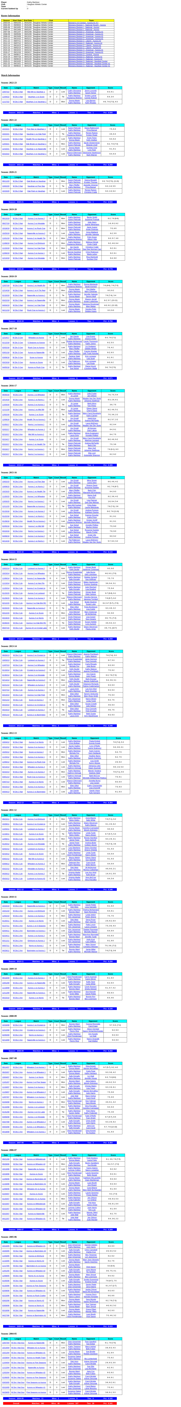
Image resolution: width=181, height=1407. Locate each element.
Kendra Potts (91, 309)
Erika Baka (91, 505)
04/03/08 (5, 1127)
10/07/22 (5, 92)
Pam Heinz (90, 1111)
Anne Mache (91, 818)
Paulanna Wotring (74, 98)
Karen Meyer (90, 979)
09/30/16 (5, 395)
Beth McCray (94, 776)
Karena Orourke (92, 515)
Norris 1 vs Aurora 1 (36, 424)
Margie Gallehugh (91, 681)
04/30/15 (5, 623)
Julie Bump (90, 572)
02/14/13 (5, 767)
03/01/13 (5, 777)
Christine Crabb (90, 192)
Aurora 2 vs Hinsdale (36, 223)
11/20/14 (5, 588)
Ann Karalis (93, 1034)
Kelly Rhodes (90, 103)
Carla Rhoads (91, 664)
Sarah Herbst (90, 93)
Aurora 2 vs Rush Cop (36, 228)
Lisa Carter (90, 609)
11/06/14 (5, 578)
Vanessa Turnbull (91, 599)
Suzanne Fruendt (92, 219)
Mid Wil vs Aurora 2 (36, 859)
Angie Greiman (92, 229)
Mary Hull (92, 448)
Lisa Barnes (91, 100)
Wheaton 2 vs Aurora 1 (36, 1067)
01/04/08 (5, 1102)
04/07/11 (5, 946)
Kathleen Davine (92, 512)
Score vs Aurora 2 (36, 700)
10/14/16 (5, 400)
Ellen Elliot (74, 607)
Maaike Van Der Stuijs (92, 398)
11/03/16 (5, 405)
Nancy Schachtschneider (93, 1031)
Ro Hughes (90, 1133)
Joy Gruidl (74, 415)
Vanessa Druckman (91, 304)
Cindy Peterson (74, 582)
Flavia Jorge (91, 629)
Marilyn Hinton (92, 527)
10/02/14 (5, 568)
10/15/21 (5, 129)
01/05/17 (5, 424)
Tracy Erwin (91, 1118)
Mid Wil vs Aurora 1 (36, 434)
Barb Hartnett (90, 840)
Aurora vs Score (36, 362)
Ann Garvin (91, 674)
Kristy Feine (92, 138)
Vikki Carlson (90, 594)
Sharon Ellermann (74, 153)
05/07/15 (5, 628)
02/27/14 (5, 690)
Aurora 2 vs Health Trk (36, 238)
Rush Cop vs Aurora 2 (36, 777)
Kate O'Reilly (90, 1116)
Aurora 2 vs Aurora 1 (36, 253)
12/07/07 (5, 1097)
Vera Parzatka (91, 879)
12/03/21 (5, 144)
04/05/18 (5, 367)
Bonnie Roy (90, 997)
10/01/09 (5, 983)
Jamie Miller (91, 949)
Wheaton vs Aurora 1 (36, 429)
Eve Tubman (91, 1101)
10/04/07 (5, 1077)
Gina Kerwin (91, 1066)
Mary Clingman (91, 291)
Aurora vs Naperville (36, 352)
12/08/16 (5, 419)
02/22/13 (5, 772)
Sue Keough (91, 992)
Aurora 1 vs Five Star (36, 481)
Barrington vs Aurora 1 (36, 931)
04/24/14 (5, 710)
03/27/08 (5, 1122)
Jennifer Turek (90, 937)
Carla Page (90, 1071)
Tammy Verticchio (91, 694)
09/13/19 (5, 218)
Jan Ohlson (92, 396)
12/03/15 (5, 501)
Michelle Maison (90, 932)
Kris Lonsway (90, 356)
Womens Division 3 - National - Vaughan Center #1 (89, 63)
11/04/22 (5, 97)
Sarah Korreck (91, 286)
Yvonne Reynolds (93, 1024)
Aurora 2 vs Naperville (36, 578)
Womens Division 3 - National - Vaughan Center (88, 61)
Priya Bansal (92, 130)
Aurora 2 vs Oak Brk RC (36, 603)
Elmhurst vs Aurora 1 (36, 941)
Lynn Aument (90, 624)
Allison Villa (92, 239)
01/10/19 (5, 295)
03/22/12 (5, 869)
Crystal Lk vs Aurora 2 (36, 670)
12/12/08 (5, 1030)
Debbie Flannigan (90, 930)
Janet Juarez (92, 227)
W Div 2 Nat (18, 742)
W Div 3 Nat (18, 92)
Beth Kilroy (91, 403)
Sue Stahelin (91, 860)
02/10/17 (5, 434)
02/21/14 (5, 685)
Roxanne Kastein (92, 487)
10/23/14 (5, 573)
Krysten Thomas (90, 182)
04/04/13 (5, 792)
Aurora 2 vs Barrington (36, 715)
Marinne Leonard (92, 440)
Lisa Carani (90, 617)
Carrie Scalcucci (94, 748)
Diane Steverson (91, 627)
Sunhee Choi (91, 148)
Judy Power (91, 676)
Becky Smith (92, 217)
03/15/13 (5, 787)
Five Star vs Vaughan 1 (36, 129)
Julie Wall (74, 1096)
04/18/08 (5, 1132)
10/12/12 (5, 747)
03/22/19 (5, 300)
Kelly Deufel (74, 569)
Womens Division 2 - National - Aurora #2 (85, 43)
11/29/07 (5, 1092)
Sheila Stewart (91, 989)
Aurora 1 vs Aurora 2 (36, 218)
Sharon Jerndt (91, 299)
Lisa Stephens (74, 825)
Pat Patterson (74, 361)
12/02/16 (5, 414)
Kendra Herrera (90, 597)
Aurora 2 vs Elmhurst (36, 243)
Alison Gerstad (93, 1029)
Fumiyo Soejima (90, 584)
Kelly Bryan (90, 875)
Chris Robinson (92, 252)
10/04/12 (5, 742)
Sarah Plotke (90, 905)
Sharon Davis (91, 485)
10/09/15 (5, 486)
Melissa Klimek (92, 242)
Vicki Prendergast (74, 855)
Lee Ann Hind (91, 689)
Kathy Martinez (74, 93)
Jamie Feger (74, 840)
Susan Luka (91, 604)
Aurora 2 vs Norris (36, 618)
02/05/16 (5, 526)
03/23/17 (5, 454)
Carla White (90, 984)
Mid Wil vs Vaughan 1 (36, 92)
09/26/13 (5, 655)
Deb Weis (74, 867)
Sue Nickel (74, 368)
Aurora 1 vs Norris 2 (36, 486)
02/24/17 (5, 439)
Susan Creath (91, 704)
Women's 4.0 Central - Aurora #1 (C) (83, 23)
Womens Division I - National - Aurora (84, 27)
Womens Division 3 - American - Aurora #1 (86, 50)
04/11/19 (5, 310)
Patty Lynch (90, 925)
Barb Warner (92, 155)
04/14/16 (5, 541)
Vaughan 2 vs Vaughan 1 (36, 102)
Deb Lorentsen (91, 574)
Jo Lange (74, 396)
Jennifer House (91, 1078)
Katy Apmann (94, 793)
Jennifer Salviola (92, 234)
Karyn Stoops (94, 763)
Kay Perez (92, 406)
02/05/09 (5, 1035)
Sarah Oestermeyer (92, 143)
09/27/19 (5, 223)
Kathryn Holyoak (74, 768)
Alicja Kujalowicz (92, 433)
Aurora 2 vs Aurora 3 (36, 598)
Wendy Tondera (94, 771)
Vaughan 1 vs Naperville (36, 149)
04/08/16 (5, 536)
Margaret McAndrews (92, 492)
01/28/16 (5, 521)
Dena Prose (91, 920)
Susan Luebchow (91, 301)
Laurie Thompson (91, 341)
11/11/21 (5, 139)
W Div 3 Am (18, 395)
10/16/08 (5, 1025)
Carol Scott (90, 862)
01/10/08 (5, 1107)
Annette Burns (94, 781)
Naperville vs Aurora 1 (36, 295)
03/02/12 (5, 859)
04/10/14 (5, 705)
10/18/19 (5, 228)
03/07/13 (5, 782)
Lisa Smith (94, 761)
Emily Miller (74, 994)
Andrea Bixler (90, 843)
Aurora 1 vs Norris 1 (36, 400)
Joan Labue (92, 430)
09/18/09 (5, 978)
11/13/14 (5, 583)
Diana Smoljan (91, 848)
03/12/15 (5, 613)
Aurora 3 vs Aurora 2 (36, 747)
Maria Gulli (92, 495)
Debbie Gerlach (90, 577)
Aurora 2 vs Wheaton (36, 573)
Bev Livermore (91, 999)
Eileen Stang (92, 408)
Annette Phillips (92, 435)
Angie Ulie (92, 535)
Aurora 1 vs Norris (36, 921)
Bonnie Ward (74, 912)
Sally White (90, 820)
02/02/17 (5, 429)
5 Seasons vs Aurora (36, 342)
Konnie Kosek (94, 743)
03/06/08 (5, 1117)
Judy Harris (90, 1093)
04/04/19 (5, 305)
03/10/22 (5, 154)
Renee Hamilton (90, 838)
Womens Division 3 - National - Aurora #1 (85, 57)
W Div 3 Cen (18, 338)
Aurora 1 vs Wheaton (36, 395)
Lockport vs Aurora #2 (36, 878)
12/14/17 (5, 338)
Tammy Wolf (91, 296)
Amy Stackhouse (91, 716)
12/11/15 (5, 506)
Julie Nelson (91, 706)
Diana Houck (90, 366)
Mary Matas (91, 306)
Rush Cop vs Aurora (36, 347)
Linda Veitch (91, 915)
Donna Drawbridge (74, 572)
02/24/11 (5, 936)
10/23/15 (5, 491)
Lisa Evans (90, 336)
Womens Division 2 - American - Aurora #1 (86, 32)
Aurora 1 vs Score (36, 414)
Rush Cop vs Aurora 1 (36, 310)
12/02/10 (5, 916)
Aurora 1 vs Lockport (36, 1107)
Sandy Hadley (74, 746)
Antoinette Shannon (92, 455)
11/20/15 (5, 496)
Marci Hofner (90, 1096)
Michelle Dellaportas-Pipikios (94, 778)
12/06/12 (5, 762)
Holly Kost (91, 939)
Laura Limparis (91, 927)
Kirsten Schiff (92, 520)
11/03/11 (5, 829)
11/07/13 (5, 665)
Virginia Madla (74, 872)
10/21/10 (5, 911)
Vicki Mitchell (74, 612)
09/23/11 (5, 819)
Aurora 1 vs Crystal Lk (36, 1025)
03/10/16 (5, 531)
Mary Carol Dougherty (92, 413)
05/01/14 (5, 715)
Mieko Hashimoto (91, 582)
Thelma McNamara (91, 910)
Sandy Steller (74, 1108)
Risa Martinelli (92, 257)
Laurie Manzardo (92, 507)
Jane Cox (91, 1126)
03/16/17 (5, 449)
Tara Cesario (91, 619)
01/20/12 (5, 844)
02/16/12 (5, 854)
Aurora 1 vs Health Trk (36, 444)
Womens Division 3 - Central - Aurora (84, 54)
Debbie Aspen (91, 311)
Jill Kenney (91, 428)
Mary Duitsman (91, 612)
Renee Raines (92, 133)
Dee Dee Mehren (92, 502)
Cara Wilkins (91, 942)
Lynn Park (92, 150)
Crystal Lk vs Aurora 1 (36, 1030)
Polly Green (92, 237)
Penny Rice (74, 1031)
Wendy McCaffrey (90, 1068)
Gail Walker (93, 1041)
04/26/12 (5, 874)
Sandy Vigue (94, 791)
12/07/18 (5, 285)
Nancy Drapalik (93, 1039)
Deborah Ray (74, 862)
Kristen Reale (91, 135)
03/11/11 (5, 941)
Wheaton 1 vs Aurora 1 (36, 1097)
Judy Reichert (90, 587)
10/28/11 (5, 824)
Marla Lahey (92, 254)
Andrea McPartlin (92, 420)
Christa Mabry (90, 1086)
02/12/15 (5, 603)
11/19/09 (5, 988)
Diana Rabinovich (92, 128)
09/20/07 (5, 1072)
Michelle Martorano (92, 522)
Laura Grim (74, 435)
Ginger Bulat (91, 567)
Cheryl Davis (92, 410)
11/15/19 (5, 248)
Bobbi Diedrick (91, 602)
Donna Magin (74, 100)
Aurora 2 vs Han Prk (36, 583)
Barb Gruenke (91, 691)
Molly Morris (91, 865)
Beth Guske (91, 714)
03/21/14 (5, 700)
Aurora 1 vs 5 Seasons (36, 926)
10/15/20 (5, 191)
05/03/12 (5, 878)
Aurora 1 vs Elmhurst (36, 911)
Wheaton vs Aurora (36, 338)
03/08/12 (5, 864)
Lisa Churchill (94, 788)
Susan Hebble (91, 622)
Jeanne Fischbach (91, 654)
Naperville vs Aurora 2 (36, 233)
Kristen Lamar (90, 96)
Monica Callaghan (90, 870)
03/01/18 (5, 352)
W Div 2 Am (18, 906)
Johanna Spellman (92, 401)
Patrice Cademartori (91, 686)
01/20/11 (5, 921)
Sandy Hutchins (94, 758)
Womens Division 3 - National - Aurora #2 (85, 59)
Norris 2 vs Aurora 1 (36, 454)
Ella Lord (91, 453)
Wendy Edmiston (91, 830)
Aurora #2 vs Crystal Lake (36, 628)
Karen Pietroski (74, 128)
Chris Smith (90, 1121)
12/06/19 (5, 253)
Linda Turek (91, 701)
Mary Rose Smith (91, 696)
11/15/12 (5, 757)
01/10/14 (5, 670)
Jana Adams (91, 1081)
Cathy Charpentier (94, 786)
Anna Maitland (92, 232)
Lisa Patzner (92, 500)
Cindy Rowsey (90, 987)
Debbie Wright (90, 348)
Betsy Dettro (74, 820)
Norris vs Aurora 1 (36, 946)
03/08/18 (5, 357)
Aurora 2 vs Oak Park (36, 248)
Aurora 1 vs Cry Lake (36, 1112)
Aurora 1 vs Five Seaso (36, 1082)
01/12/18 (5, 342)
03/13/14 (5, 695)
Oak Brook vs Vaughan (36, 181)
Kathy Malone (91, 656)
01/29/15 (5, 598)
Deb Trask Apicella (90, 353)
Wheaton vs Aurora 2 (36, 685)
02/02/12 (5, 849)
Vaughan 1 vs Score (36, 97)
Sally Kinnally (74, 579)
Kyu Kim (92, 497)
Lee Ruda (91, 363)
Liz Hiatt (93, 1036)
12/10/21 (5, 149)
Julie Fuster (92, 393)
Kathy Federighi (90, 1113)
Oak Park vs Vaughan (36, 191)
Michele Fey (74, 666)
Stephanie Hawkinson (92, 153)
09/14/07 (5, 1067)
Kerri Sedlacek (95, 753)
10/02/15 (5, 481)
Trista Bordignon (90, 607)
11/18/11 (5, 834)
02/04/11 (5, 931)
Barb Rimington (90, 912)
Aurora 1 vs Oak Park (36, 305)
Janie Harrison (91, 659)
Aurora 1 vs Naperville (36, 300)
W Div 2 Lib (17, 568)
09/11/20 (5, 181)
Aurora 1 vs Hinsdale (36, 1117)
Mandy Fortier (92, 532)
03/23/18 (5, 362)
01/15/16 (5, 511)
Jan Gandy (74, 247)
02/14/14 (5, 680)
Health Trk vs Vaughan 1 (36, 139)
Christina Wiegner (90, 947)
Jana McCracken (74, 505)
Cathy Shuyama (74, 91)
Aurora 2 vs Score (36, 613)
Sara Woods (91, 1103)
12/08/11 (5, 839)
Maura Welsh (74, 858)
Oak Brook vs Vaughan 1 (36, 144)
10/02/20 (5, 186)
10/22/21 (5, 134)
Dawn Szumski (95, 768)
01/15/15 (5, 593)
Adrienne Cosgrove (91, 569)
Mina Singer (92, 480)
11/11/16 (5, 409)
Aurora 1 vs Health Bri (36, 285)
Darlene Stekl (74, 356)
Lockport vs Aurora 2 (36, 568)
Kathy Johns (91, 343)
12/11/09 (5, 993)
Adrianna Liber (95, 766)
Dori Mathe (90, 289)
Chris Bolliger (74, 743)
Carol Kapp (93, 1026)
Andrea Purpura (91, 510)
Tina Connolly (91, 661)
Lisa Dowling (91, 589)
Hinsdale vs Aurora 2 (36, 869)
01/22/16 (5, 516)
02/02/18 (5, 347)
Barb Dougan (91, 679)
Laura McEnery (92, 423)
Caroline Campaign (91, 828)
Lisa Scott (91, 358)
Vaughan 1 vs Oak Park (36, 134)
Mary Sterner (90, 922)
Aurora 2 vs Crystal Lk (36, 588)
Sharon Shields (91, 850)
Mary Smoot (91, 944)
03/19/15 (5, 618)
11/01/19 (5, 238)
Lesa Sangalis (90, 907)
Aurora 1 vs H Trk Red (36, 290)
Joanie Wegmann (92, 224)
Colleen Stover (91, 845)
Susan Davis (74, 232)
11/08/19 (5, 243)
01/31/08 (5, 1112)
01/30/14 (5, 675)
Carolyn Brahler (90, 351)
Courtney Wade (90, 368)
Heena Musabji (91, 180)
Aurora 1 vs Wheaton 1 (36, 1072)
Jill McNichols (90, 614)
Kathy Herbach (91, 1073)
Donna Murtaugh (91, 284)
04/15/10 (5, 998)
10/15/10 (5, 906)
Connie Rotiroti (91, 98)
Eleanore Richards (91, 684)
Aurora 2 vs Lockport (36, 593)
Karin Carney (92, 415)
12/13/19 (5, 258)
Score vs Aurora (36, 357)
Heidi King (92, 418)
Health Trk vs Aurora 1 (36, 419)
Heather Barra (94, 756)
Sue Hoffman (90, 579)
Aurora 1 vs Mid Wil (36, 409)
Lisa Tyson (90, 1088)
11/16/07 (5, 1087)
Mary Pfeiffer (74, 185)
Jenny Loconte (91, 91)
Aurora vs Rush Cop (36, 367)
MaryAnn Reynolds (90, 934)
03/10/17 (5, 444)
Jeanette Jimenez (90, 185)
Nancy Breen (91, 699)
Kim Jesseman (74, 699)
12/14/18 (5, 290)
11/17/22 (5, 102)
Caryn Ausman (91, 977)
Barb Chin (92, 445)
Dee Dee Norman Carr (92, 249)
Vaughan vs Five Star (36, 186)
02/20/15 (5, 608)
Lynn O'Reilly (94, 746)
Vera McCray (90, 877)
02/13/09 (5, 1040)
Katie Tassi (90, 982)
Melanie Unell (91, 145)
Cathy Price (92, 517)
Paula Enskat (94, 741)
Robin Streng (90, 917)
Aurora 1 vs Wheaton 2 (36, 1092)
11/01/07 (5, 1082)
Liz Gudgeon (90, 346)
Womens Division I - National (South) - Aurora (87, 25)
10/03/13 (5, 660)
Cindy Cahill (92, 244)
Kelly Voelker (91, 140)
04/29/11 (5, 950)
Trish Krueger (91, 711)
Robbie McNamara (74, 341)
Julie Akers (92, 222)
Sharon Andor (90, 339)
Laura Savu (92, 482)
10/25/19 (5, 233)
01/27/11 (5, 926)
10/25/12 (5, 752)
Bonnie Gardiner (74, 252)
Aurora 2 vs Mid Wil (36, 839)
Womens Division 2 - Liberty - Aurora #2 (85, 41)
